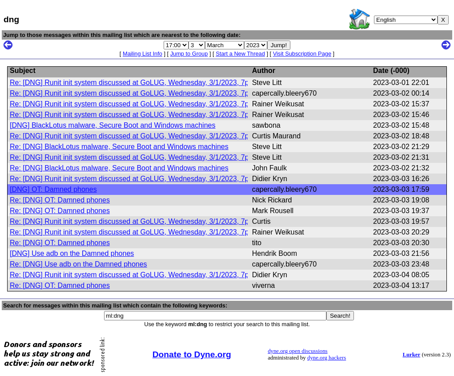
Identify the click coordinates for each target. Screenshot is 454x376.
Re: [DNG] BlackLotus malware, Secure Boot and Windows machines (119, 146)
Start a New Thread (240, 53)
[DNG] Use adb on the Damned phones (72, 253)
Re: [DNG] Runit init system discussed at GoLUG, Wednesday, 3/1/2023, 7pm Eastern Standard (161, 82)
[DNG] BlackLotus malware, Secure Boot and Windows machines (112, 125)
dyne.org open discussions (297, 351)
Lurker (411, 355)
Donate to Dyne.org (192, 354)
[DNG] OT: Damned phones (53, 189)
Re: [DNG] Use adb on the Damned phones (78, 264)
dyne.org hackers (326, 358)
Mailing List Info (142, 53)
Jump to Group (189, 53)
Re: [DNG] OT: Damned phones (60, 200)
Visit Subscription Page (302, 53)
